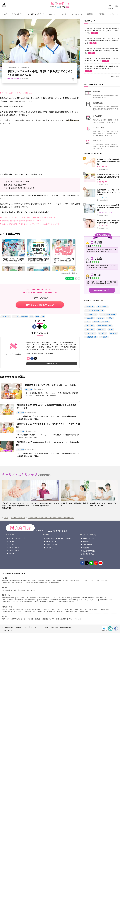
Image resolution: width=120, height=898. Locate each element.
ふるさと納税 (72, 600)
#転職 (111, 329)
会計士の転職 (74, 609)
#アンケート (89, 307)
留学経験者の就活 (15, 580)
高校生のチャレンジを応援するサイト (41, 598)
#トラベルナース (91, 314)
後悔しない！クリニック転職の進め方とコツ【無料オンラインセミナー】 (101, 60)
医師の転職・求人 (30, 611)
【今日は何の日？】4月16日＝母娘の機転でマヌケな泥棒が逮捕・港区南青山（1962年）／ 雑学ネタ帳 (102, 51)
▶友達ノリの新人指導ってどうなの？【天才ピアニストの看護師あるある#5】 (30, 224)
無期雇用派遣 (51, 611)
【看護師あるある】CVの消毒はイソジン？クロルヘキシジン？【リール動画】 (48, 425)
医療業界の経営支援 (71, 611)
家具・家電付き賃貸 (26, 602)
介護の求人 (60, 611)
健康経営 (37, 619)
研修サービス (5, 619)
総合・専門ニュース (22, 598)
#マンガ (100, 318)
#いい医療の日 (102, 307)
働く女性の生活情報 (88, 598)
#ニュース (113, 333)
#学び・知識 (89, 325)
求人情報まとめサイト (8, 598)
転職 (43, 317)
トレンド (63, 14)
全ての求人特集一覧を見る (69, 273)
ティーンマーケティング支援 (62, 598)
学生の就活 (5, 580)
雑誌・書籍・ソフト (102, 598)
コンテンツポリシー (89, 554)
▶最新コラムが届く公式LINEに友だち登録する (39, 353)
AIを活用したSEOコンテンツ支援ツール (45, 602)
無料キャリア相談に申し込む (40, 304)
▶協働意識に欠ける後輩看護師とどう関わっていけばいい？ (23, 221)
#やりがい (102, 333)
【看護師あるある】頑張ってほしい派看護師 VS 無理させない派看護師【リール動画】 (46, 406)
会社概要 (18, 627)
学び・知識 (25, 78)
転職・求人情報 (50, 580)
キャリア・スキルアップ (36, 14)
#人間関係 (104, 337)
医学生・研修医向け (38, 580)
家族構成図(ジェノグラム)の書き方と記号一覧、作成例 (103, 504)
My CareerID (93, 600)
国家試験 (90, 14)
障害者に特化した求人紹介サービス (13, 582)
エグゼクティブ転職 (62, 609)
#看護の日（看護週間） (101, 322)
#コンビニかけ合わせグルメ (94, 310)
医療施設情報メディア (106, 600)
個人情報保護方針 (65, 627)
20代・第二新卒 (29, 609)
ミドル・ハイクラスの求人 (72, 580)
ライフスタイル (17, 14)
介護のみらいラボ (52, 545)
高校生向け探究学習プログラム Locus (24, 590)
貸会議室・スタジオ (48, 619)
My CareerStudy (83, 600)
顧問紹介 (96, 609)
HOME (6, 518)
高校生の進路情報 (7, 590)
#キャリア (101, 329)
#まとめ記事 (89, 318)
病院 (37, 317)
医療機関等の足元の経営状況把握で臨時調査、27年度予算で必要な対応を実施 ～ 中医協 (101, 68)
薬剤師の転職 (105, 609)
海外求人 (59, 580)
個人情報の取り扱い (89, 551)
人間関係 (25, 317)
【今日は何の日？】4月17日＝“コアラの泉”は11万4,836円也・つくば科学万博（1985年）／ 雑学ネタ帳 (102, 41)
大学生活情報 (76, 598)
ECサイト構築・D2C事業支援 (58, 600)
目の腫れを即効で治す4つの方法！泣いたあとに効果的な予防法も (108, 177)
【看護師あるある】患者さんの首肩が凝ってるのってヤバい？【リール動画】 (47, 443)
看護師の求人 (6, 611)
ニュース (52, 14)
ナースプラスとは (89, 538)
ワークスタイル (77, 14)
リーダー (16, 317)
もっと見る (115, 76)
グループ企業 (54, 627)
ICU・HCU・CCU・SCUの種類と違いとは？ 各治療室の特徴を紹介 (108, 207)
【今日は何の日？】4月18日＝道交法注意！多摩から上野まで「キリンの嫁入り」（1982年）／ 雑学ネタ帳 (102, 31)
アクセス (26, 627)
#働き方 (110, 318)
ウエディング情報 (8, 600)
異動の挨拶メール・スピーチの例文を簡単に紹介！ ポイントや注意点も (108, 192)
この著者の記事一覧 (51, 364)
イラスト (113, 14)
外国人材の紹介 (83, 611)
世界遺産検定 (19, 600)
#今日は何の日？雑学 (104, 325)
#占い (87, 322)
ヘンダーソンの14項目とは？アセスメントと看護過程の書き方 (45, 504)
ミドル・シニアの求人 (103, 580)
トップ (4, 14)
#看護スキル (89, 329)
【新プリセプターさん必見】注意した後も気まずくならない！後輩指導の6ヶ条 (51, 518)
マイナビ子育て (43, 600)
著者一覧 (86, 542)
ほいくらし (49, 548)
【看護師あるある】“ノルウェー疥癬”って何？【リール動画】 (50, 385)
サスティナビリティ (37, 627)
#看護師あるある (91, 337)
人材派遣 (4, 609)
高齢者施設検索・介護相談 (66, 602)
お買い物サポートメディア (10, 602)
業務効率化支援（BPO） (18, 619)
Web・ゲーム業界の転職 (16, 609)
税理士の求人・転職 (85, 609)
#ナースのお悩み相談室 (108, 314)
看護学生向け (26, 580)
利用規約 (86, 548)
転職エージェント (49, 609)
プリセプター (6, 317)
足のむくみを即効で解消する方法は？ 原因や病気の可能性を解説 (108, 161)
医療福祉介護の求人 (55, 582)
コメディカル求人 (18, 611)
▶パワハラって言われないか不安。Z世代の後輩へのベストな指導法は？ (27, 217)
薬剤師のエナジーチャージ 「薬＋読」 (59, 538)
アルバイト (85, 580)
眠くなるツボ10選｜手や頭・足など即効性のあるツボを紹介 (108, 221)
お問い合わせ (87, 545)
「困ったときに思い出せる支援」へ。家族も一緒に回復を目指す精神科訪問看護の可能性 (15, 505)
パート (93, 580)
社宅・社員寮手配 (61, 619)
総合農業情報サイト (30, 600)
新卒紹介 (39, 609)
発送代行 (30, 619)
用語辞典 (101, 14)
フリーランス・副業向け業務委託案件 (36, 582)
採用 (46, 627)
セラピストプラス (52, 542)
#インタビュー (90, 333)
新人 (31, 317)
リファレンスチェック (75, 619)
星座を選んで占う (101, 290)
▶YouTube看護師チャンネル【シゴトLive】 (16, 93)
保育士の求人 (41, 611)
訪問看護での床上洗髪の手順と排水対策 (74, 504)
